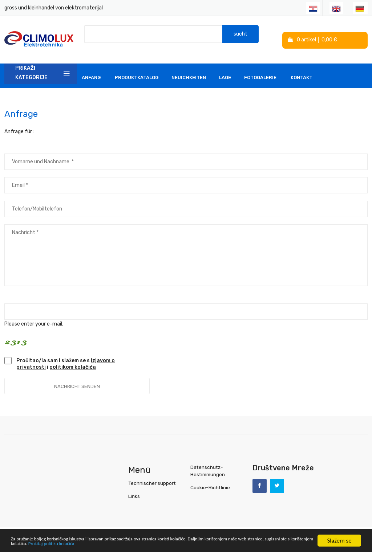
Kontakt (301, 70)
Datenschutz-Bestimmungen (207, 463)
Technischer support (151, 476)
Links (134, 489)
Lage (225, 70)
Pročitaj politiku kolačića (163, 544)
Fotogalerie (260, 70)
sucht (240, 36)
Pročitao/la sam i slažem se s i (65, 357)
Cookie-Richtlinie (209, 480)
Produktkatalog (136, 70)
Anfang (91, 70)
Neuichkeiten (188, 70)
